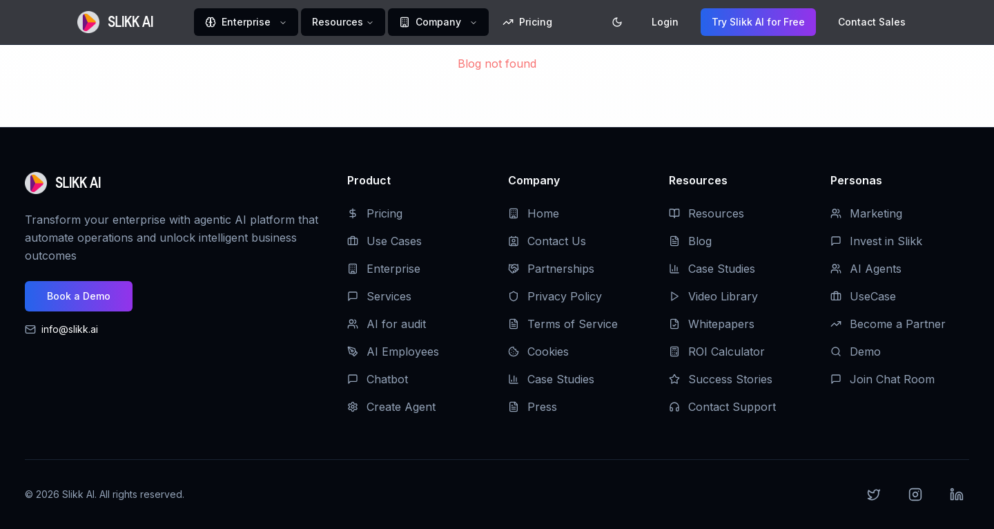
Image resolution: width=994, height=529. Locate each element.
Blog (690, 241)
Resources (343, 22)
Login (665, 22)
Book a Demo (78, 296)
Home (533, 213)
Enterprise (246, 22)
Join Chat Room (882, 379)
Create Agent (391, 407)
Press (532, 407)
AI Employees (393, 351)
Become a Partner (888, 324)
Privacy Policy (555, 296)
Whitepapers (711, 324)
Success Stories (720, 379)
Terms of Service (563, 324)
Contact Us (547, 241)
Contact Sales (872, 22)
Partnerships (551, 269)
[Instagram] (915, 494)
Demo (855, 351)
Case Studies (551, 379)
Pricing (527, 22)
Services (379, 296)
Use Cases (384, 241)
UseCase (863, 296)
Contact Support (722, 407)
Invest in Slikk (876, 241)
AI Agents (866, 269)
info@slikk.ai (69, 329)
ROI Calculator (717, 351)
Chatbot (377, 379)
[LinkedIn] (956, 494)
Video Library (713, 296)
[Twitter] (873, 494)
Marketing (866, 213)
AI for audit (386, 324)
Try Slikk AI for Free (758, 22)
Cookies (538, 351)
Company (438, 22)
